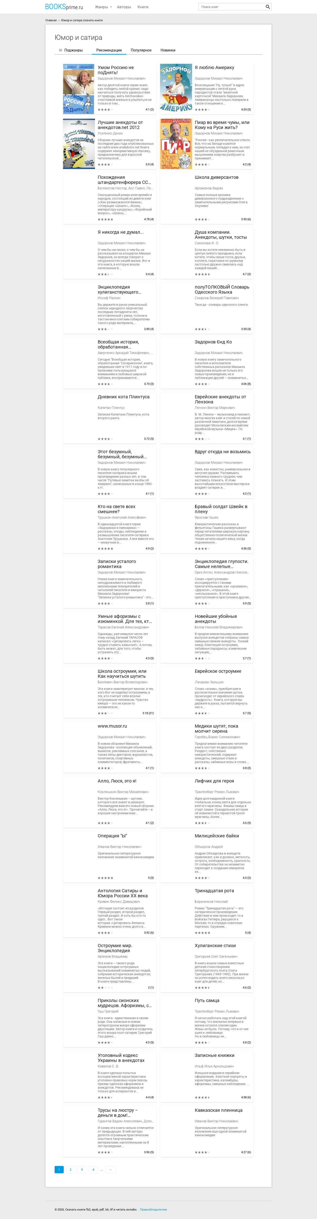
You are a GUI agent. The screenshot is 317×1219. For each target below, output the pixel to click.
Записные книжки (215, 1055)
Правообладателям (153, 1209)
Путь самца (207, 1000)
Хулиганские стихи (215, 945)
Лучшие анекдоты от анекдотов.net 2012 (120, 125)
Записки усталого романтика (117, 564)
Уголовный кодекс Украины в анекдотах (121, 1058)
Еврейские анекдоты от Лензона (220, 399)
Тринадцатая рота (214, 890)
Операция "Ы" (112, 836)
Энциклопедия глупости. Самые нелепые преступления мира (221, 564)
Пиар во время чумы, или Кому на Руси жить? (222, 125)
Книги (142, 7)
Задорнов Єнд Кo (213, 342)
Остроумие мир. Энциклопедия (115, 948)
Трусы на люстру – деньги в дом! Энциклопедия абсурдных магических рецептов (123, 1113)
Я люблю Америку (214, 67)
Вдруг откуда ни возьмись (223, 451)
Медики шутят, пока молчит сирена (216, 728)
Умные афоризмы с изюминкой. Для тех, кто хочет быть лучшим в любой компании (124, 619)
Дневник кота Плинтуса (124, 396)
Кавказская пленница (219, 1110)
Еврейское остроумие (218, 671)
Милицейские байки (217, 836)
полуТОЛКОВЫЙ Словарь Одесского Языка (222, 289)
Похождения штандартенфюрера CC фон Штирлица (123, 180)
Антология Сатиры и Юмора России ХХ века (123, 893)
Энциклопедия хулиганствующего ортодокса (118, 289)
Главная (51, 20)
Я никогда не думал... (121, 232)
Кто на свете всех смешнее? (116, 509)
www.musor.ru (112, 726)
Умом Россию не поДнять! (116, 70)
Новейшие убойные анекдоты (216, 619)
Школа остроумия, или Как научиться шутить (122, 674)
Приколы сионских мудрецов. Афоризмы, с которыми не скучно (123, 1003)
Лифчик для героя (214, 781)
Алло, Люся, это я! (117, 781)
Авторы (124, 7)
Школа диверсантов (216, 177)
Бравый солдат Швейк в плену (221, 509)
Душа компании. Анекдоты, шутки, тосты (221, 235)
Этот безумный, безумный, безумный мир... (121, 454)
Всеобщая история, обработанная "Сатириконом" (118, 344)
